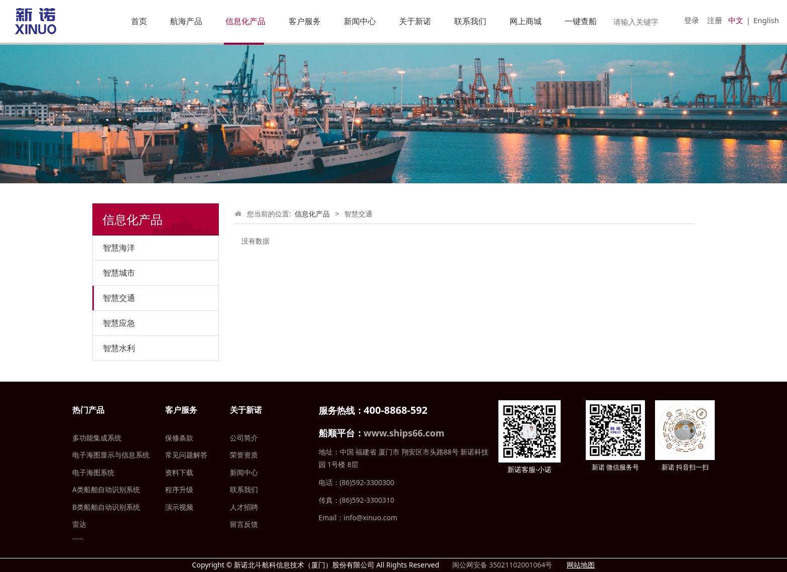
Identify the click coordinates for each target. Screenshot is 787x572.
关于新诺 (415, 21)
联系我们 (470, 21)
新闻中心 (360, 21)
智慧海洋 (119, 247)
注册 (714, 20)
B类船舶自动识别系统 (106, 507)
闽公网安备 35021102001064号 (501, 564)
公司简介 (244, 437)
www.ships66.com (404, 433)
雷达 (79, 524)
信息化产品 (245, 21)
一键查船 (581, 21)
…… (77, 536)
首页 (139, 21)
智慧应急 (119, 322)
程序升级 (179, 489)
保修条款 (179, 437)
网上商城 (525, 21)
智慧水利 (119, 348)
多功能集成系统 (96, 437)
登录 (691, 20)
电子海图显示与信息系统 (111, 455)
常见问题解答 (186, 455)
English (766, 20)
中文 (735, 20)
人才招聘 (244, 507)
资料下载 (179, 472)
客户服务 (305, 21)
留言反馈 (244, 524)
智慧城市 (119, 272)
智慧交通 (119, 297)
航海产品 (186, 21)
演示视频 (179, 507)
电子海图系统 (93, 472)
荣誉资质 (244, 455)
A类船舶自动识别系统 (106, 489)
